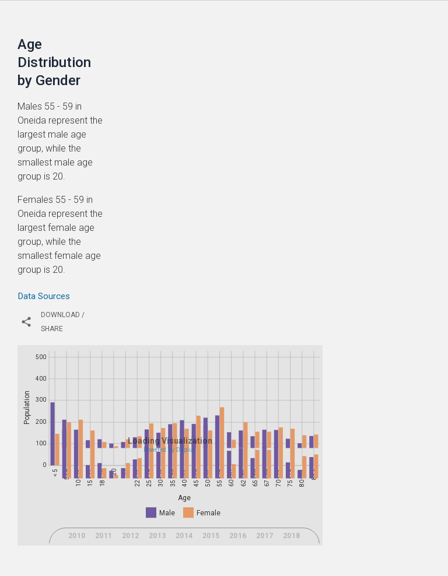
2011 (104, 549)
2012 (130, 549)
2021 (184, 565)
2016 (238, 549)
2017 (265, 549)
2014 (184, 549)
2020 (157, 565)
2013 (157, 549)
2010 (77, 549)
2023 (238, 565)
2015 (211, 549)
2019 (130, 565)
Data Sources (44, 296)
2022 (211, 565)
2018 (291, 549)
